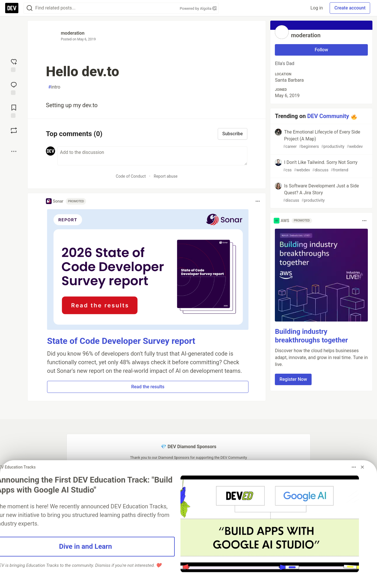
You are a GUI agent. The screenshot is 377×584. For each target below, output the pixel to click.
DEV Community (328, 116)
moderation (72, 33)
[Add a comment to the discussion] (152, 156)
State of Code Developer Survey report (121, 341)
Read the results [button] (147, 386)
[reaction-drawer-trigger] (13, 65)
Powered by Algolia (198, 8)
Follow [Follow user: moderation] (321, 49)
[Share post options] (14, 151)
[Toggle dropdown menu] (257, 201)
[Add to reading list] (14, 110)
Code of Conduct (131, 176)
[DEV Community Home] (12, 8)
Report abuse (166, 176)
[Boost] (14, 130)
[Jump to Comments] (14, 88)
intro (54, 87)
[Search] (29, 8)
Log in (316, 8)
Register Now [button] (293, 379)
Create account (350, 8)
